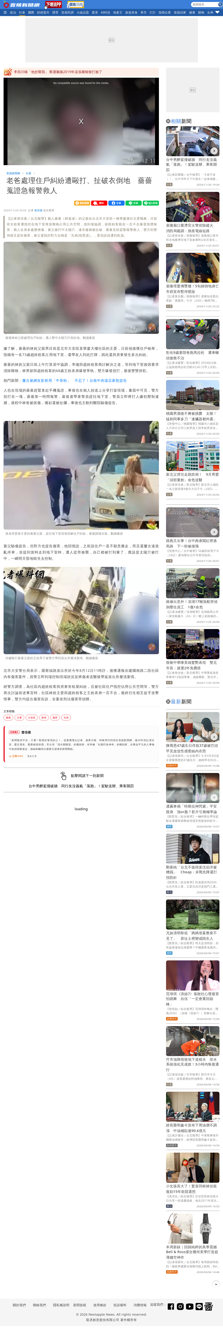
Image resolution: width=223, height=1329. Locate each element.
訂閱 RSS (16, 756)
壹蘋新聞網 (13, 173)
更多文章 (32, 756)
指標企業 (165, 12)
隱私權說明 (60, 1305)
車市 (143, 12)
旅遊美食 (131, 12)
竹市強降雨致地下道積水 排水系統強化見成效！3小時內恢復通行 (192, 1064)
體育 (55, 12)
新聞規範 (79, 1305)
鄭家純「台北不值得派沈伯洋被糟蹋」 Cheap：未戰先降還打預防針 (191, 872)
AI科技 (105, 12)
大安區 (31, 717)
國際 (31, 12)
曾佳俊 (38, 210)
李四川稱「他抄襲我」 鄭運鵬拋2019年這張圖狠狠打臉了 (58, 72)
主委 (19, 717)
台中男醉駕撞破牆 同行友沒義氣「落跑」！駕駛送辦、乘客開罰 (191, 164)
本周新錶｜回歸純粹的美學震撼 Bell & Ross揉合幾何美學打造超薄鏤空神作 (193, 1252)
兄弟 (66, 717)
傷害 (55, 717)
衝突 (43, 717)
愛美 (95, 12)
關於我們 (19, 1305)
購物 (201, 12)
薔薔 (8, 717)
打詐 (152, 12)
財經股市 (43, 12)
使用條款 (99, 1305)
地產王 (117, 12)
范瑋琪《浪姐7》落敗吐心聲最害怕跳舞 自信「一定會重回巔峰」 (192, 999)
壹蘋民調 (67, 12)
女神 (210, 12)
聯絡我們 (39, 1305)
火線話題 (83, 12)
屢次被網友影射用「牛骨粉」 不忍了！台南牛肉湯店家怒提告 (74, 380)
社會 (22, 12)
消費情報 (140, 1305)
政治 (13, 12)
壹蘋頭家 (180, 12)
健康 (192, 12)
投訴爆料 (120, 1305)
